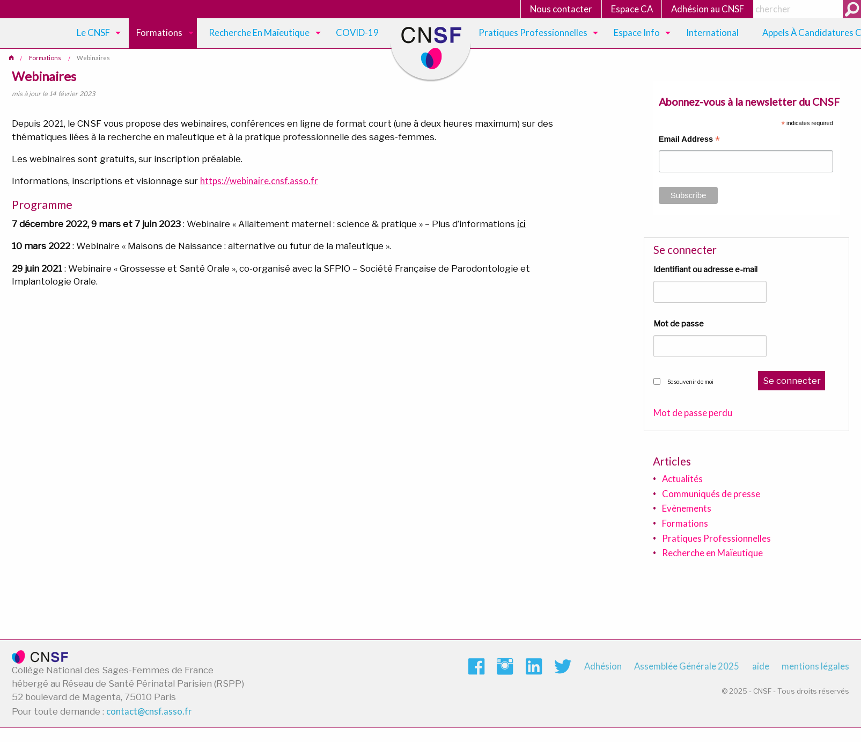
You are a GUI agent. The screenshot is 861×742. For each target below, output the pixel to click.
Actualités (682, 478)
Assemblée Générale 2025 (686, 666)
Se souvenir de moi (690, 382)
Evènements (686, 508)
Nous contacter (561, 8)
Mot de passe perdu (692, 413)
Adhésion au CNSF (707, 8)
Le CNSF (93, 32)
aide (760, 666)
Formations (159, 32)
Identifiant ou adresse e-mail (705, 269)
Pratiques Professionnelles (533, 32)
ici (521, 223)
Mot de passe (678, 324)
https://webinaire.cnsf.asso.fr (259, 180)
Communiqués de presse (711, 493)
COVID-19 (357, 32)
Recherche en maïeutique (259, 32)
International (712, 32)
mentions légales (815, 666)
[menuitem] (96, 33)
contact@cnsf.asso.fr (149, 711)
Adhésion (603, 666)
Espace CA (632, 8)
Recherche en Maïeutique (712, 552)
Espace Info (637, 32)
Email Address (689, 140)
